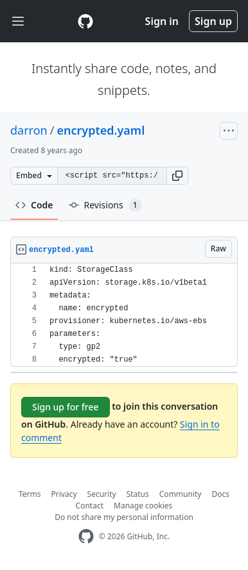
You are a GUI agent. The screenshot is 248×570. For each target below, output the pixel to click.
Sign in (162, 21)
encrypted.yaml (101, 130)
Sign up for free (65, 407)
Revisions (105, 205)
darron (29, 130)
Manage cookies (143, 505)
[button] (177, 176)
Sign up (213, 21)
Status (138, 494)
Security (101, 494)
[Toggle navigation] (18, 21)
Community (180, 494)
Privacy (64, 494)
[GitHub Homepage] (86, 536)
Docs (220, 494)
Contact (89, 505)
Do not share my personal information (124, 517)
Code (34, 205)
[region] (124, 315)
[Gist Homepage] (85, 21)
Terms (30, 494)
